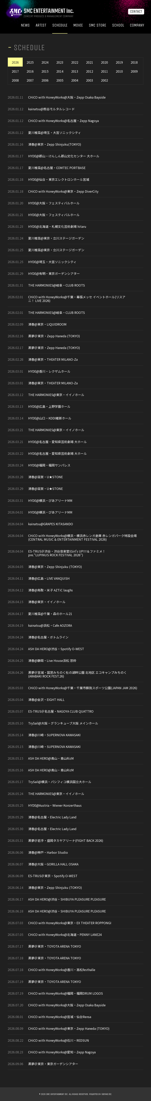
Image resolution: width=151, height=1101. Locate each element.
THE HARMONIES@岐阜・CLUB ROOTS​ (56, 285)
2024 (45, 62)
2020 (104, 62)
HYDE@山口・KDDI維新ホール (50, 418)
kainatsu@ (35, 109)
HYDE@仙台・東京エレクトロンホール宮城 (58, 179)
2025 (30, 62)
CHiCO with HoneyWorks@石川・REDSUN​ (58, 1040)
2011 (104, 71)
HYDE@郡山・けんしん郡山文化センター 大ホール (63, 156)
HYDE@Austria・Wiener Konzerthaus (55, 805)
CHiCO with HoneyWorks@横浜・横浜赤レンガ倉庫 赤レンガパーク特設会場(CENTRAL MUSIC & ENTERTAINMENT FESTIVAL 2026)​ (82, 537)
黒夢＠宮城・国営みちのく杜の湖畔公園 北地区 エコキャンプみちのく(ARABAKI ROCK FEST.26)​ (77, 674)
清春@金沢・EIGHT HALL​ (46, 699)
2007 (30, 80)
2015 (45, 71)
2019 (119, 62)
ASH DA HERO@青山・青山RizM (51, 758)
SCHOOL (118, 25)
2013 (74, 71)
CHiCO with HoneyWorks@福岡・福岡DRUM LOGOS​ (65, 993)
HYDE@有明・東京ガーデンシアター (54, 273)
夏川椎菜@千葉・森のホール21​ (50, 614)
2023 (59, 62)
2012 (89, 71)
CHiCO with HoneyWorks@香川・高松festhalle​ (61, 970)
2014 (59, 71)
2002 (104, 80)
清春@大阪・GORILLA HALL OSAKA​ (53, 864)
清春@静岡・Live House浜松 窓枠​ (52, 660)
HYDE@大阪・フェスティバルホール (54, 203)
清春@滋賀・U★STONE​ (45, 477)
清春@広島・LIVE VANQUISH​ (49, 578)
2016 (30, 71)
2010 (119, 71)
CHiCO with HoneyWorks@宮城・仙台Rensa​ (59, 1017)
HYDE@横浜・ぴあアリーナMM (50, 500)
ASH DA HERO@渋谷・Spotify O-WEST (56, 649)
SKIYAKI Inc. (107, 1094)
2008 (15, 80)
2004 (74, 80)
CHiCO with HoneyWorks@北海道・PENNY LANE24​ (65, 934)
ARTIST (41, 25)
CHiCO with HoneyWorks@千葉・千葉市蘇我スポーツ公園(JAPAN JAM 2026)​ (82, 688)
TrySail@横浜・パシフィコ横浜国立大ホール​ (59, 782)
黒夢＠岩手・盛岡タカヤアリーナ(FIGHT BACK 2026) (65, 840)
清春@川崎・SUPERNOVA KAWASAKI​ (54, 735)
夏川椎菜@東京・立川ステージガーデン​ (56, 238)
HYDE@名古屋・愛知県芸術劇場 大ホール (57, 442)
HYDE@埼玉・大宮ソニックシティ (52, 262)
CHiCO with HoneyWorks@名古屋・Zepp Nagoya (63, 121)
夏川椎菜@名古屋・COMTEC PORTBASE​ (56, 168)
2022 (74, 62)
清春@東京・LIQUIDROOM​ (47, 324)
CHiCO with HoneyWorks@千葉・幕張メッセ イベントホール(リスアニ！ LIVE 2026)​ (76, 299)
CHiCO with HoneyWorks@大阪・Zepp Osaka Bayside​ (67, 97)
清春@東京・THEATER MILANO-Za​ (53, 359)
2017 (15, 71)
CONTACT (136, 11)
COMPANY (137, 25)
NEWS (25, 25)
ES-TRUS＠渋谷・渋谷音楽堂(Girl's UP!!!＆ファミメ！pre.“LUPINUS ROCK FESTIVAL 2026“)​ (66, 553)
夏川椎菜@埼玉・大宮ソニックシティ (54, 132)
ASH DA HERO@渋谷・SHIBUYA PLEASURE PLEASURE (67, 899)
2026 (15, 62)
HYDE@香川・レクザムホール (49, 371)
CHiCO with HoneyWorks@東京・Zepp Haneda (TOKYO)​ (69, 1028)
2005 (59, 80)
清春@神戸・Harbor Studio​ (48, 852)
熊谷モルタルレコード (59, 109)
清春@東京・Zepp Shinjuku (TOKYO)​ (55, 567)
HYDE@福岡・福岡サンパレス (49, 465)
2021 (89, 62)
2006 (45, 80)
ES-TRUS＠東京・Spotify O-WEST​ (52, 876)
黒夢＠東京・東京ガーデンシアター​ (53, 1064)
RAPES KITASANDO (59, 524)
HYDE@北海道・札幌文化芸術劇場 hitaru (57, 226)
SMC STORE (97, 25)
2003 (89, 80)
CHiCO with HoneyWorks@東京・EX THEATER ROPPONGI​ (69, 923)
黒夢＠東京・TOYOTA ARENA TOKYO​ (54, 946)
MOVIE (78, 25)
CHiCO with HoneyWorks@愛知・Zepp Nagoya (62, 1052)
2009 (134, 71)
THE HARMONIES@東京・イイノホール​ (56, 395)
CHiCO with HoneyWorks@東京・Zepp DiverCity (63, 191)
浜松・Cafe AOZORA (57, 625)
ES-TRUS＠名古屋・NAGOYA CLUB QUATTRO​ (60, 711)
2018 (134, 62)
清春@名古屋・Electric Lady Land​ (52, 817)
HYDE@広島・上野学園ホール (49, 406)
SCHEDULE (59, 25)
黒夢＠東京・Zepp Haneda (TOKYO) (54, 336)
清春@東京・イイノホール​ (47, 602)
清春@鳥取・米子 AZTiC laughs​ (50, 590)
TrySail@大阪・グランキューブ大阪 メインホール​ (63, 723)
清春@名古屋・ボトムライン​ (48, 637)
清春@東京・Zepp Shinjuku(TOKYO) (54, 144)
